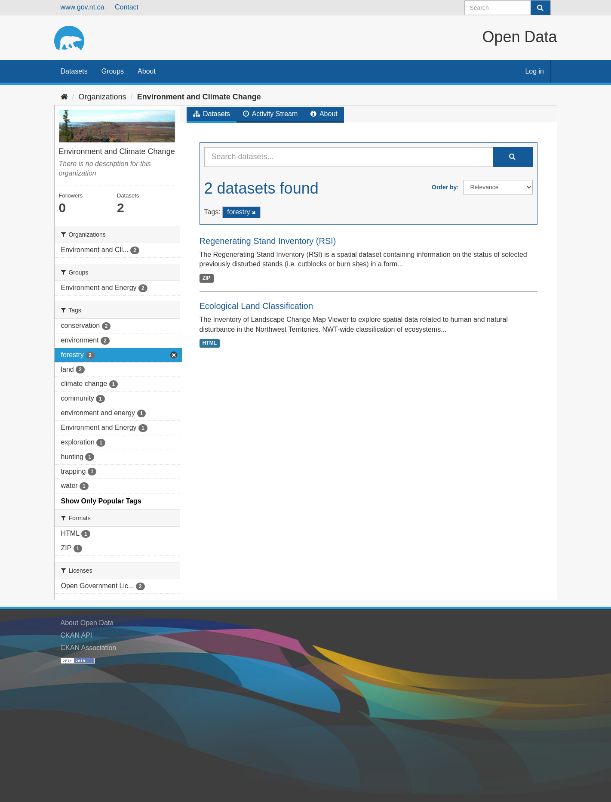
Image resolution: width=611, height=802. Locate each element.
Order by (444, 187)
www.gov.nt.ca (82, 7)
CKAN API (76, 635)
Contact (126, 7)
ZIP (207, 278)
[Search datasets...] (348, 157)
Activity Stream (270, 113)
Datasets (74, 71)
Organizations (102, 97)
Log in (534, 71)
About (147, 71)
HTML (210, 343)
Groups (112, 71)
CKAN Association (89, 647)
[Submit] (540, 7)
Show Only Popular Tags (101, 501)
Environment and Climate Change (199, 97)
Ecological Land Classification (256, 306)
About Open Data (87, 622)
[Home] (64, 97)
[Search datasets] (507, 7)
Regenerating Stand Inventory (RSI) (268, 241)
